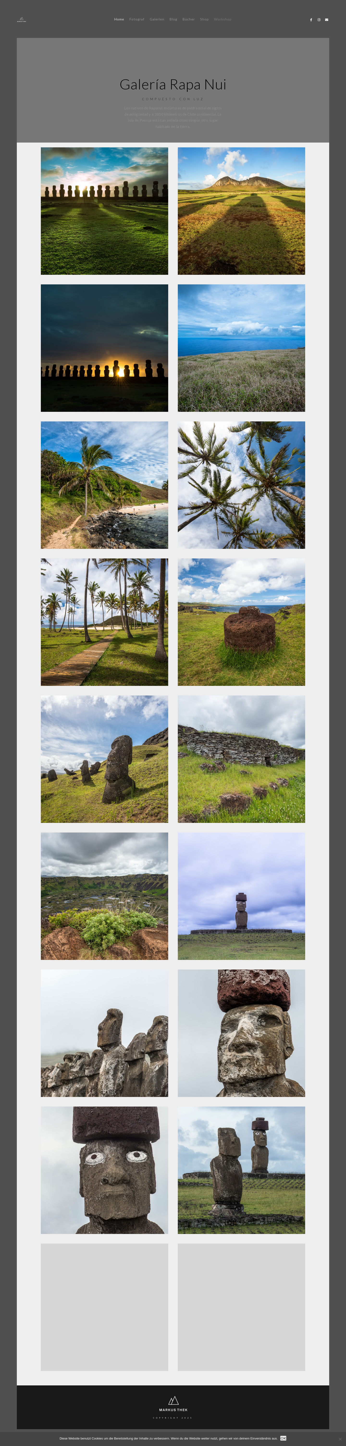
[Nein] (340, 1439)
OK (283, 1438)
